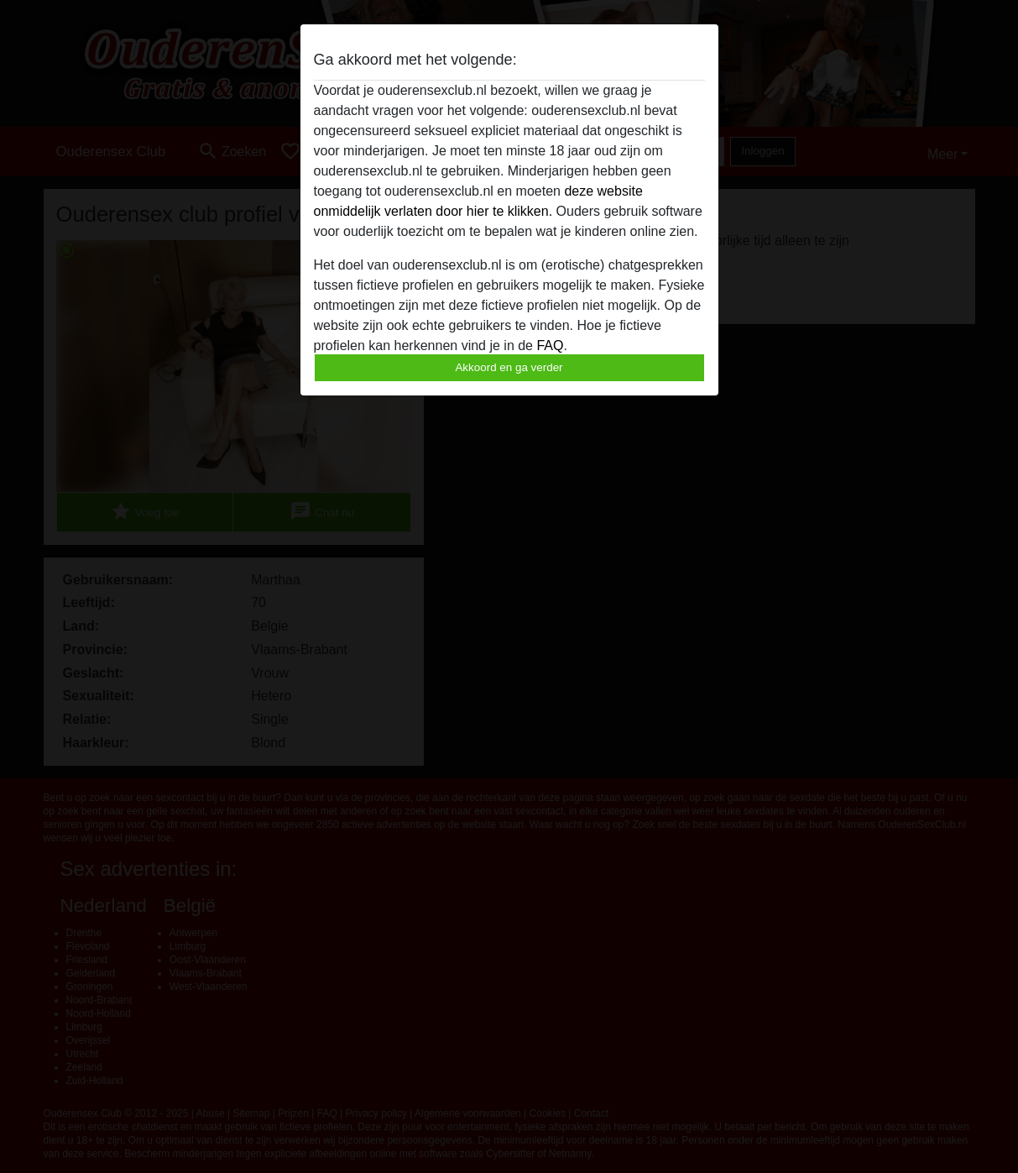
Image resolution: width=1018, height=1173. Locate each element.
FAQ (549, 345)
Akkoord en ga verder (508, 367)
